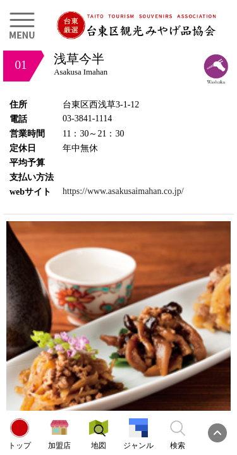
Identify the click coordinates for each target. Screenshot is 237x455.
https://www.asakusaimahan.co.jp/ (123, 191)
